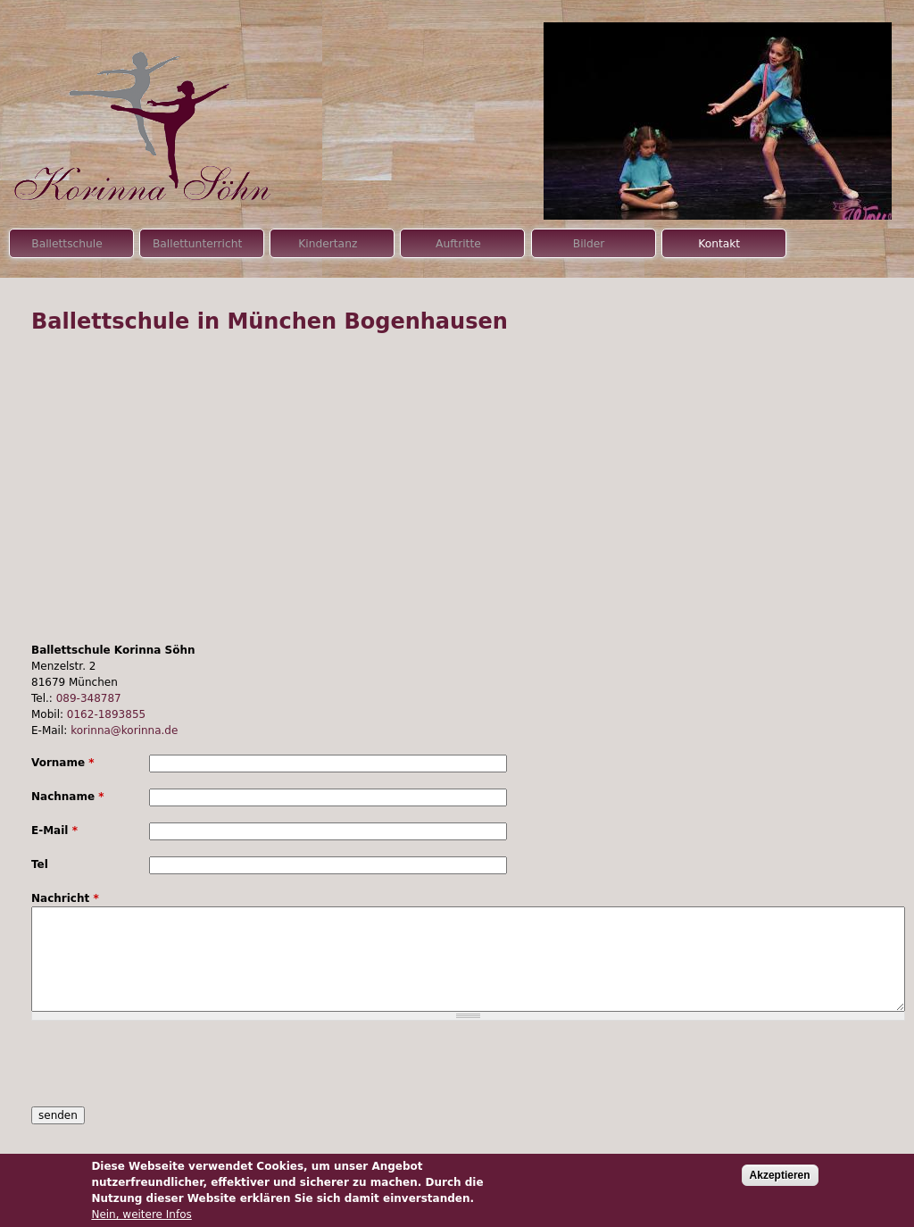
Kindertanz (327, 244)
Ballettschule (67, 244)
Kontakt (719, 244)
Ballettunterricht (197, 244)
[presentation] (167, 1071)
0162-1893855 (106, 714)
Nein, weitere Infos (141, 1214)
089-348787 (88, 698)
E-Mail (54, 830)
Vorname (63, 762)
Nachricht (65, 898)
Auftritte (458, 244)
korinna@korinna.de (124, 730)
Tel (39, 864)
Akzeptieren (780, 1175)
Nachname (67, 796)
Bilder (589, 244)
